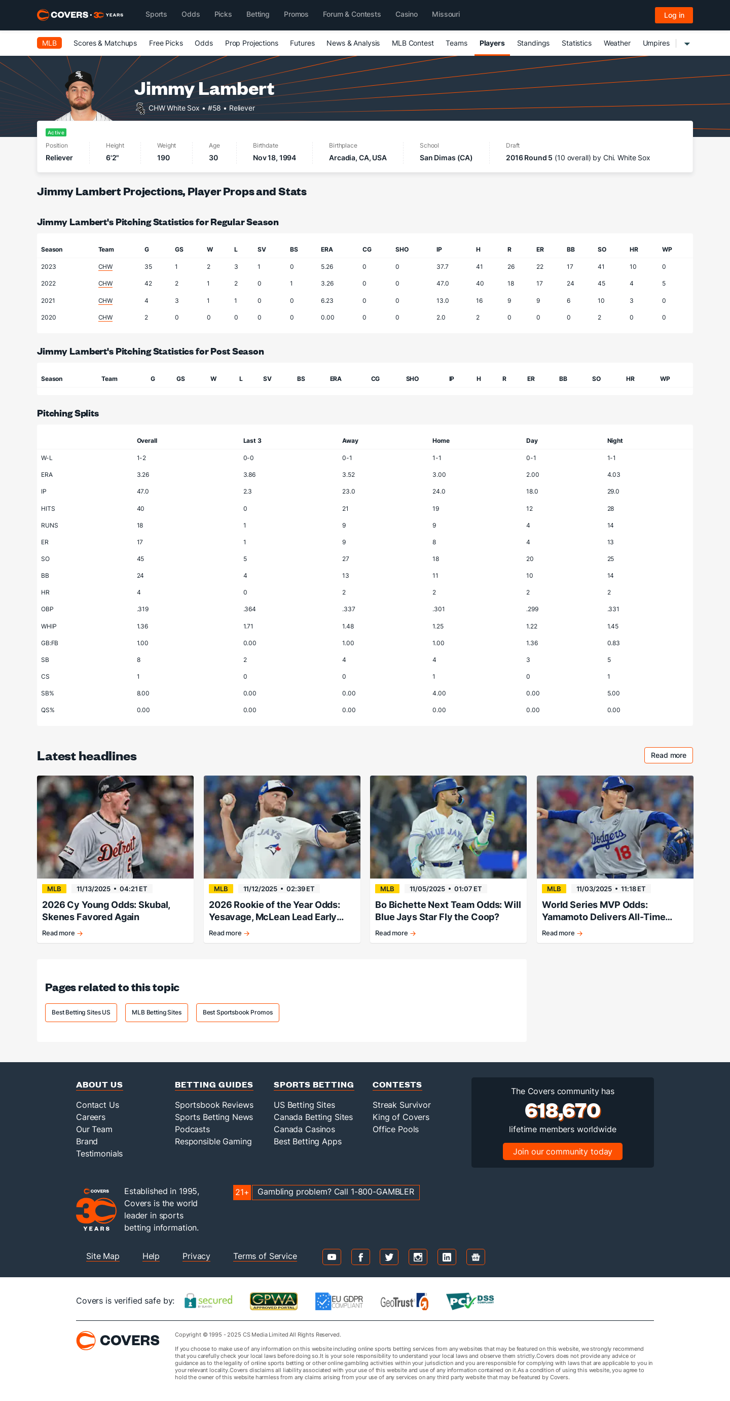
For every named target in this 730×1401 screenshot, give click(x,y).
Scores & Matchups (105, 43)
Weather (617, 43)
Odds (203, 43)
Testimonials (99, 1153)
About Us (99, 1084)
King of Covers (401, 1117)
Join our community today (563, 1151)
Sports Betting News (214, 1117)
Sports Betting (314, 1084)
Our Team (94, 1129)
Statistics (577, 43)
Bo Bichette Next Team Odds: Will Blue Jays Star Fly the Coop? (448, 910)
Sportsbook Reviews (214, 1105)
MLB (49, 43)
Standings (533, 43)
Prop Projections (251, 43)
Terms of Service (265, 1256)
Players (492, 43)
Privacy (196, 1256)
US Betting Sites (304, 1105)
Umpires (656, 43)
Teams (456, 43)
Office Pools (396, 1129)
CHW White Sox (174, 107)
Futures (302, 43)
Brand (87, 1141)
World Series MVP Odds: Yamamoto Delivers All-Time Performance (603, 911)
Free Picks (166, 43)
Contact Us (97, 1105)
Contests (397, 1084)
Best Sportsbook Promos (238, 1012)
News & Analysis (353, 43)
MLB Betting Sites (156, 1012)
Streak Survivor (402, 1105)
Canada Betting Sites (313, 1117)
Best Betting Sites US (81, 1012)
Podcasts (192, 1129)
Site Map (103, 1256)
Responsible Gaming (213, 1141)
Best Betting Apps (308, 1141)
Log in (674, 15)
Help (151, 1256)
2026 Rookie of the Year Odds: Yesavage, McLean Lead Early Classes (274, 911)
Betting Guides (214, 1084)
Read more (672, 756)
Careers (90, 1117)
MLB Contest (412, 43)
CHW (105, 266)
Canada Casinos (304, 1129)
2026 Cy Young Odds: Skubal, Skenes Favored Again (106, 910)
